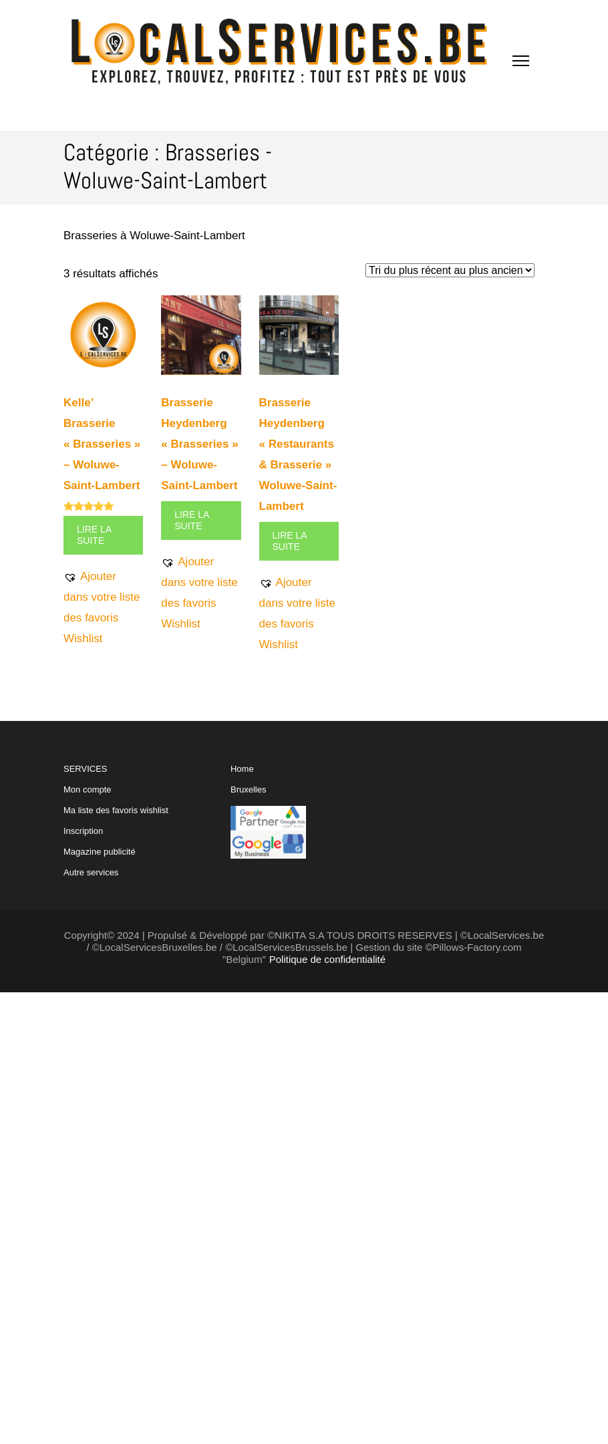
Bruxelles (248, 789)
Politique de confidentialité (327, 959)
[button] (103, 607)
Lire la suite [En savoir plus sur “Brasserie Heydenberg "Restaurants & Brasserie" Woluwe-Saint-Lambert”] (290, 541)
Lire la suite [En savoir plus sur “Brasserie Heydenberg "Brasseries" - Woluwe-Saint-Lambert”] (191, 520)
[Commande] (450, 270)
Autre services (90, 872)
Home (242, 769)
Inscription (83, 831)
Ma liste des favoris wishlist (115, 810)
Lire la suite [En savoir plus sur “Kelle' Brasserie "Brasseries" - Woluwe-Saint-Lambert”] (94, 535)
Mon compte (87, 789)
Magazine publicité (99, 852)
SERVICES (115, 820)
